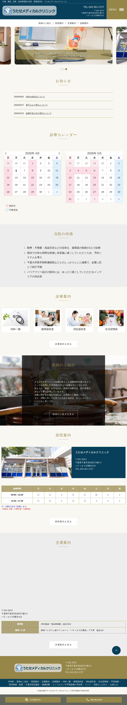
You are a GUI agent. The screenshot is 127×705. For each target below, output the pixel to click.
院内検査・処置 (16, 685)
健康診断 (46, 685)
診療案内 (84, 23)
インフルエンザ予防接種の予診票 (67, 685)
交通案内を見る (63, 645)
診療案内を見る (63, 344)
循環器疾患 (78, 682)
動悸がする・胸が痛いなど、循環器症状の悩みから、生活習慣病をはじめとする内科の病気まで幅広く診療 (63, 54)
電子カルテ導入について (37, 105)
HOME (11, 682)
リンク (88, 685)
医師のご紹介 (45, 23)
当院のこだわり (100, 685)
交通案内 (72, 23)
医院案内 (59, 23)
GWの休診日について (35, 97)
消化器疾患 (91, 682)
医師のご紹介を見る (63, 414)
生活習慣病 (103, 682)
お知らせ (114, 685)
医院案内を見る (63, 521)
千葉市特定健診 (32, 685)
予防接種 (115, 682)
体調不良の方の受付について (39, 113)
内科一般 (67, 682)
